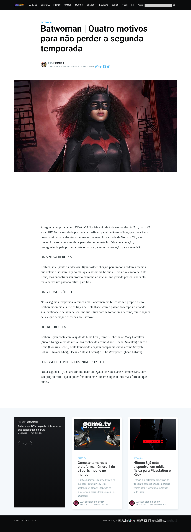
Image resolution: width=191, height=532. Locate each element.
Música (79, 5)
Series (115, 5)
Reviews (103, 5)
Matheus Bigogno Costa (92, 502)
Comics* (91, 5)
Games (67, 5)
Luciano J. (58, 63)
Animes (33, 5)
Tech (125, 5)
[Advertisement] (95, 201)
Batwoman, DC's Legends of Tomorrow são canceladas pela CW (39, 428)
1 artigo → (25, 443)
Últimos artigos (110, 520)
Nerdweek (18, 520)
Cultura (45, 5)
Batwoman (46, 22)
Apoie (140, 5)
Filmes (57, 5)
